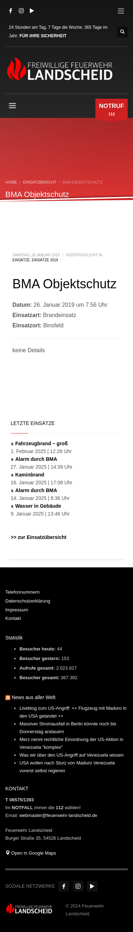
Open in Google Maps (30, 853)
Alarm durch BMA (36, 459)
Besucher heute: (38, 649)
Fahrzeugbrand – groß (41, 443)
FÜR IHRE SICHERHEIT (43, 35)
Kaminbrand (29, 475)
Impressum (16, 609)
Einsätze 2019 (45, 260)
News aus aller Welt (33, 697)
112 (111, 111)
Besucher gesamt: (40, 677)
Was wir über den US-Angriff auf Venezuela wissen (71, 755)
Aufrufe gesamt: (38, 668)
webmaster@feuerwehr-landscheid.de (58, 815)
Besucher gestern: (40, 658)
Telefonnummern (22, 592)
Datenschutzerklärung (27, 601)
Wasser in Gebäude (38, 506)
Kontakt (13, 618)
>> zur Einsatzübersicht (38, 537)
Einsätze (21, 260)
